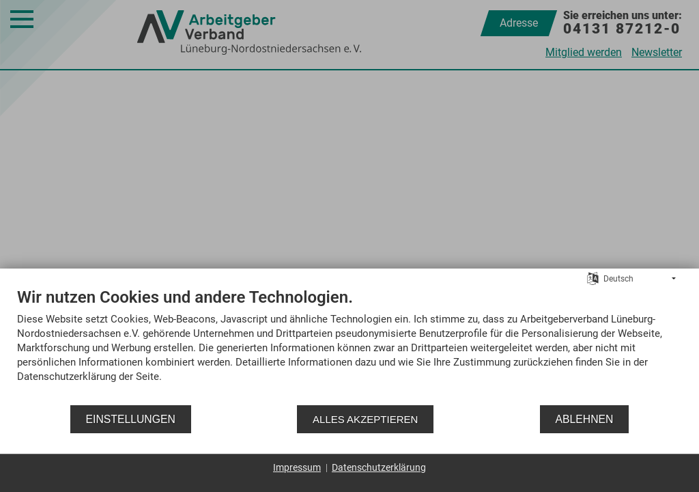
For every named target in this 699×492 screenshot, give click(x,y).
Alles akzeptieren (365, 419)
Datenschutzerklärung (379, 467)
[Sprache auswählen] (593, 278)
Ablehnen (585, 419)
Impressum (297, 467)
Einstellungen (130, 419)
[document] (349, 345)
